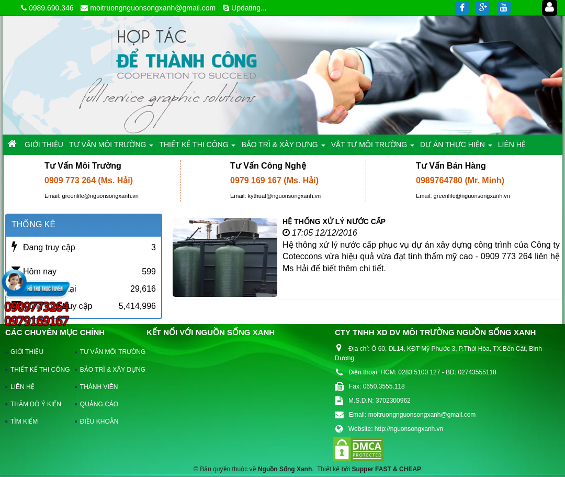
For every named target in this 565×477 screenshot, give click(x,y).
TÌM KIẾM (24, 421)
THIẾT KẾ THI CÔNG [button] (197, 147)
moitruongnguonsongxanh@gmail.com (153, 8)
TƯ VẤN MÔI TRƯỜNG (107, 352)
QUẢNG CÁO (99, 404)
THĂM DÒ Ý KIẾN (35, 404)
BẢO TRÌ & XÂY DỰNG (107, 369)
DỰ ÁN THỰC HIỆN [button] (456, 147)
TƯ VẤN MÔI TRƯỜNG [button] (111, 147)
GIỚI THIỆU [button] (44, 144)
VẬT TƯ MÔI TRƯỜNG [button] (372, 147)
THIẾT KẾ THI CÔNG (37, 369)
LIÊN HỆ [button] (512, 144)
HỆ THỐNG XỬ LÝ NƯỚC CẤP (334, 221)
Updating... (249, 8)
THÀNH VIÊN (99, 387)
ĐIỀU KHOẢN (99, 421)
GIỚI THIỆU (26, 352)
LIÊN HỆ (22, 387)
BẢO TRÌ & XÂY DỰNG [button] (283, 147)
